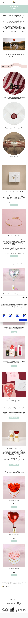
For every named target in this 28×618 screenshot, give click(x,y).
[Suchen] (3, 2)
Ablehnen (5, 319)
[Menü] (1, 2)
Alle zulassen (23, 319)
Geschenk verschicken (14, 417)
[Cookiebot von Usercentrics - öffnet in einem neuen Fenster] (23, 297)
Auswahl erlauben (14, 319)
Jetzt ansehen (14, 332)
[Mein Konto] (26, 2)
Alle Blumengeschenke (14, 464)
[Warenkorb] (25, 2)
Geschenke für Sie (14, 256)
